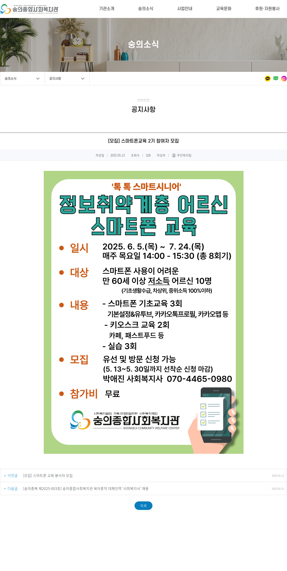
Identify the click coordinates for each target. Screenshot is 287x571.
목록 (143, 505)
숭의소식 (145, 9)
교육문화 (223, 9)
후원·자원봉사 (267, 9)
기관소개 (106, 9)
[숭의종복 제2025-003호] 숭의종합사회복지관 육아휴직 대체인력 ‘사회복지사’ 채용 (86, 488)
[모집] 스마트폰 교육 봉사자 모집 (48, 475)
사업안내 (184, 9)
